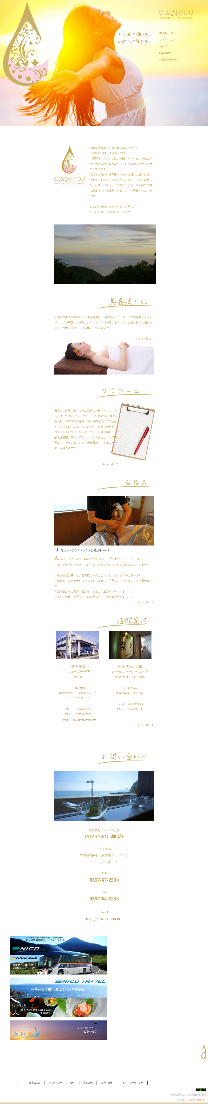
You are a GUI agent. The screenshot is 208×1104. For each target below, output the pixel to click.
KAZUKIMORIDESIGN (196, 1100)
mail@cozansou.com (84, 719)
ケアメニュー (55, 1082)
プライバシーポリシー (132, 1082)
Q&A (72, 1082)
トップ (17, 1082)
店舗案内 (88, 1082)
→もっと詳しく (144, 338)
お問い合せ (106, 1082)
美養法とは (34, 1082)
